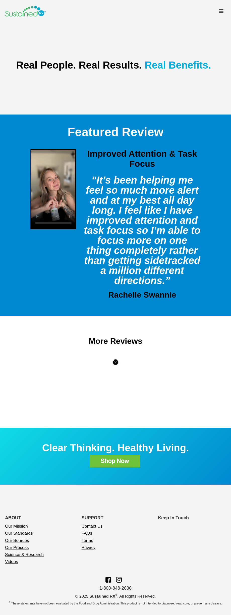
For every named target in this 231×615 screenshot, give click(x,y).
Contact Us (92, 526)
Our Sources (17, 540)
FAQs (87, 533)
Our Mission (16, 526)
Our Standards (19, 533)
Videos (11, 561)
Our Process (17, 547)
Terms (87, 540)
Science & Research (24, 554)
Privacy (89, 547)
